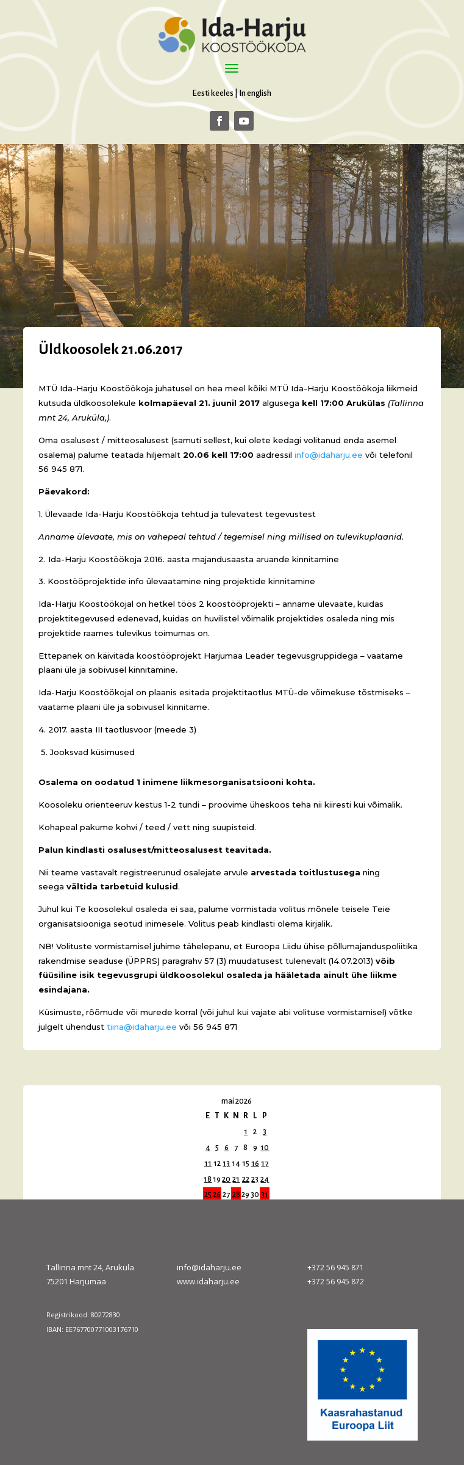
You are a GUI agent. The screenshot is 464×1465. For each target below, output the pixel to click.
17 (264, 1163)
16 (255, 1163)
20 (226, 1179)
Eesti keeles (213, 93)
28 (236, 1194)
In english (255, 93)
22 (245, 1179)
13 (226, 1163)
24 (264, 1179)
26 (217, 1194)
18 (208, 1179)
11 (208, 1163)
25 (208, 1194)
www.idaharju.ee (208, 1281)
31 (264, 1194)
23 (255, 1179)
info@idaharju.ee (209, 1267)
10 (264, 1147)
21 (236, 1179)
